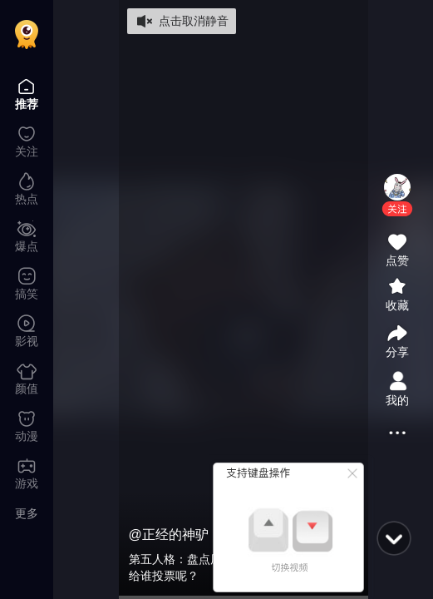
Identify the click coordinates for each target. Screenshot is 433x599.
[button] (397, 209)
